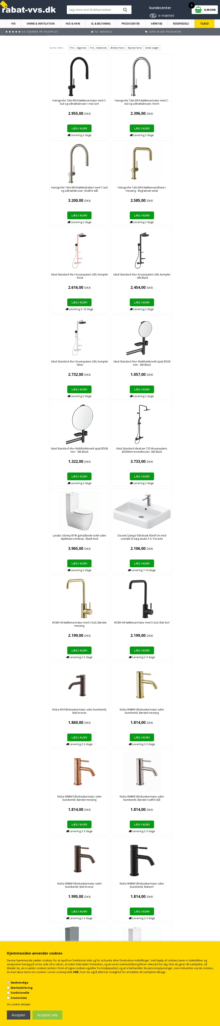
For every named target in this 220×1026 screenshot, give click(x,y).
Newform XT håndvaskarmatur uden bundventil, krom (199, 626)
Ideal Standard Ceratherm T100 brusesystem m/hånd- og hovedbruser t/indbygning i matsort (198, 455)
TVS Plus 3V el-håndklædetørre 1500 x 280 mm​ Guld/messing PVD (98, 801)
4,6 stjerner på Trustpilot (40, 31)
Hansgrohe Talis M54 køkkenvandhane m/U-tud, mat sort (65, 626)
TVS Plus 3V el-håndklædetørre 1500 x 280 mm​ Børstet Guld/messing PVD (65, 801)
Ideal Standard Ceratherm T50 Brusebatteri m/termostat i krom (165, 627)
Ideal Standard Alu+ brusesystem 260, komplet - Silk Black (65, 191)
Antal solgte (152, 47)
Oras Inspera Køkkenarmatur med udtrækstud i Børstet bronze (98, 714)
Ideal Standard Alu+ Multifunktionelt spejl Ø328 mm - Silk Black (132, 191)
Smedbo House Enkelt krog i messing (132, 711)
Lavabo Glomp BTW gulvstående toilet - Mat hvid (98, 452)
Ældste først (117, 47)
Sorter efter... (57, 47)
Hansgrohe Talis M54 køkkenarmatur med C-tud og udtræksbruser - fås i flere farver (98, 540)
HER (76, 972)
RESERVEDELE (181, 23)
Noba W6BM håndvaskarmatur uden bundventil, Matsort (199, 365)
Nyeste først (135, 47)
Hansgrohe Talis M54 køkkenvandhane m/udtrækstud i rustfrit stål (132, 540)
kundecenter (160, 7)
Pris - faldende (98, 47)
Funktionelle (20, 993)
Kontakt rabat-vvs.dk (74, 934)
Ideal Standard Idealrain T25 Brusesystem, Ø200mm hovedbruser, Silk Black (199, 192)
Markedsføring (22, 988)
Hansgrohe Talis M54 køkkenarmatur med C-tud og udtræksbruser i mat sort (65, 105)
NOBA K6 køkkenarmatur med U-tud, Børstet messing (132, 278)
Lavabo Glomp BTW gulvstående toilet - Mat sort (132, 452)
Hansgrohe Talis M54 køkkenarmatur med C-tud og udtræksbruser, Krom (98, 105)
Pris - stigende (78, 47)
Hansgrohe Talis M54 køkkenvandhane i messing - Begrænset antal (165, 105)
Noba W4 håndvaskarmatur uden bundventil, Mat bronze (199, 278)
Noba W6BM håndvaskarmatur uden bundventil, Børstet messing (65, 366)
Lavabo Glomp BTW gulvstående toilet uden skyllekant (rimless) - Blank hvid (65, 279)
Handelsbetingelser (74, 930)
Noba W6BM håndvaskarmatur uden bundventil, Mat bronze (165, 365)
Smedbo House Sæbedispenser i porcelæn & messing (198, 713)
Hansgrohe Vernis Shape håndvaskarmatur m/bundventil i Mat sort (98, 627)
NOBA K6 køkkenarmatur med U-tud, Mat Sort (165, 278)
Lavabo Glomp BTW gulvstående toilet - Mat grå (65, 452)
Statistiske (19, 998)
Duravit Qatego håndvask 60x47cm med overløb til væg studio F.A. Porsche (98, 279)
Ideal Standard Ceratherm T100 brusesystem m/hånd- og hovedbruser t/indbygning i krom (165, 455)
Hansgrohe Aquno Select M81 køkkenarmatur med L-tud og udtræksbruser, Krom (65, 542)
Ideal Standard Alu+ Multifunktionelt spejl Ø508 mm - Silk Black (165, 191)
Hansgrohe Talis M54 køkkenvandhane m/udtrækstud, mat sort (199, 540)
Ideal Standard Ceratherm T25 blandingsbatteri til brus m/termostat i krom (132, 629)
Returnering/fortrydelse (76, 939)
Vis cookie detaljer (19, 1004)
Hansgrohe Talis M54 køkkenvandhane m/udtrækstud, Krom (165, 539)
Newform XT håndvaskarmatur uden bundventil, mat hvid (65, 713)
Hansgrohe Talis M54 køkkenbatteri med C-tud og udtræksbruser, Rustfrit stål (132, 105)
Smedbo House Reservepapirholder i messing (165, 713)
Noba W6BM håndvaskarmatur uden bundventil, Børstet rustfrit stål (132, 366)
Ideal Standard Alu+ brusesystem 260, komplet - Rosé (199, 104)
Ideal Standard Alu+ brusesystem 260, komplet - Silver (98, 191)
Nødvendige (19, 982)
